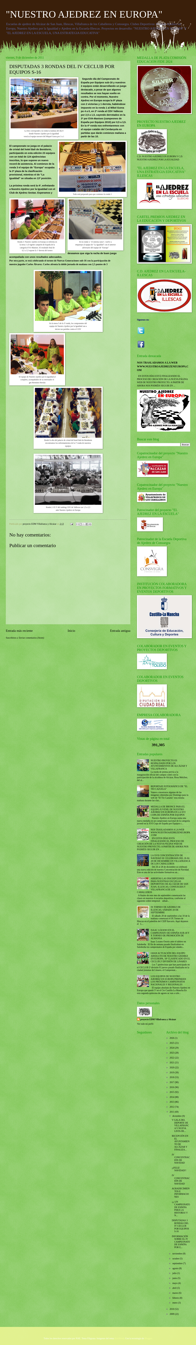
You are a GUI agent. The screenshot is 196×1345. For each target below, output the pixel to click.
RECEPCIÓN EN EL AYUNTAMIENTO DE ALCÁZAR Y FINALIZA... (180, 1143)
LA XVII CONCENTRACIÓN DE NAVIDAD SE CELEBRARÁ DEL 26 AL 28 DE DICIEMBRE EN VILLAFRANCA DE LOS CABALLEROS (170, 859)
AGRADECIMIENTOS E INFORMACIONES (181, 1192)
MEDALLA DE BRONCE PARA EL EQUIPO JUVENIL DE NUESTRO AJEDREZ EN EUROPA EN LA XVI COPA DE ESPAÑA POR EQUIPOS (168, 810)
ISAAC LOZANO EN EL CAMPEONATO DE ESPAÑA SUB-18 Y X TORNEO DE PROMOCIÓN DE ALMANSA (170, 934)
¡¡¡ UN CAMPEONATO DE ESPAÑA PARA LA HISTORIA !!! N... (181, 1209)
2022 (172, 1058)
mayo (175, 1283)
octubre (176, 1258)
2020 (172, 1067)
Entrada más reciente (19, 630)
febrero (176, 1298)
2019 (172, 1072)
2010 (172, 1309)
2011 (172, 1112)
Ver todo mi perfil (145, 1024)
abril (174, 1288)
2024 (172, 1048)
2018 (172, 1077)
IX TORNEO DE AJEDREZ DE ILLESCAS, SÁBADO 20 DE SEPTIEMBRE (166, 910)
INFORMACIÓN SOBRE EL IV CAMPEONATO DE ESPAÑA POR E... (181, 1242)
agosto (175, 1268)
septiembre (177, 1263)
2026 (172, 1038)
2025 (172, 1043)
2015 (172, 1092)
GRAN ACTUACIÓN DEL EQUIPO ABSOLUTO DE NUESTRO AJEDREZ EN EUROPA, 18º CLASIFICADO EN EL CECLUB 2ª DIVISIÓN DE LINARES (170, 957)
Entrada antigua (120, 630)
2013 (172, 1102)
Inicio (71, 630)
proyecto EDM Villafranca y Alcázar (158, 1019)
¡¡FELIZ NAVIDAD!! (179, 1169)
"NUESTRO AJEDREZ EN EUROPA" (84, 14)
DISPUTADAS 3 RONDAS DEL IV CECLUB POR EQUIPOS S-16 (180, 1226)
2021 (172, 1062)
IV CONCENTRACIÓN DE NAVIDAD (181, 1158)
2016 (172, 1087)
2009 (172, 1314)
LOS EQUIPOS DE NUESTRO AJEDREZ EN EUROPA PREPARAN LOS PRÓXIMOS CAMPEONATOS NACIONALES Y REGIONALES (168, 980)
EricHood (119, 1338)
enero (175, 1303)
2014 (172, 1097)
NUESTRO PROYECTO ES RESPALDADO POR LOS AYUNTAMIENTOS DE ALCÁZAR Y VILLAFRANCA (169, 764)
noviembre (177, 1253)
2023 (172, 1053)
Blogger (148, 1338)
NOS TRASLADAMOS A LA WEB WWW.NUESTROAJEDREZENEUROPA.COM (162, 366)
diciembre (177, 1116)
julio (174, 1273)
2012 (172, 1107)
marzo (175, 1293)
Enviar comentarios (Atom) (31, 638)
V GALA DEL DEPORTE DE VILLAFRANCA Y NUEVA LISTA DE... (180, 1125)
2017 (172, 1082)
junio (175, 1278)
